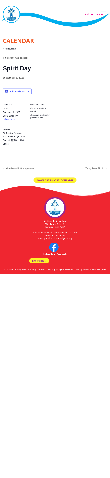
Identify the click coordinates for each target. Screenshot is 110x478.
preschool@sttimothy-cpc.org (58, 238)
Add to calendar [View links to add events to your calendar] (17, 91)
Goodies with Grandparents (20, 168)
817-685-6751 (58, 235)
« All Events (9, 48)
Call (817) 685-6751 (95, 14)
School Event (9, 119)
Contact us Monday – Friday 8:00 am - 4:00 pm (55, 232)
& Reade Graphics (98, 269)
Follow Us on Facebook (55, 252)
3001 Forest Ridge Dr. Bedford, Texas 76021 (55, 224)
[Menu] (103, 10)
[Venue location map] (45, 143)
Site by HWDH (82, 269)
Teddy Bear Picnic (94, 168)
